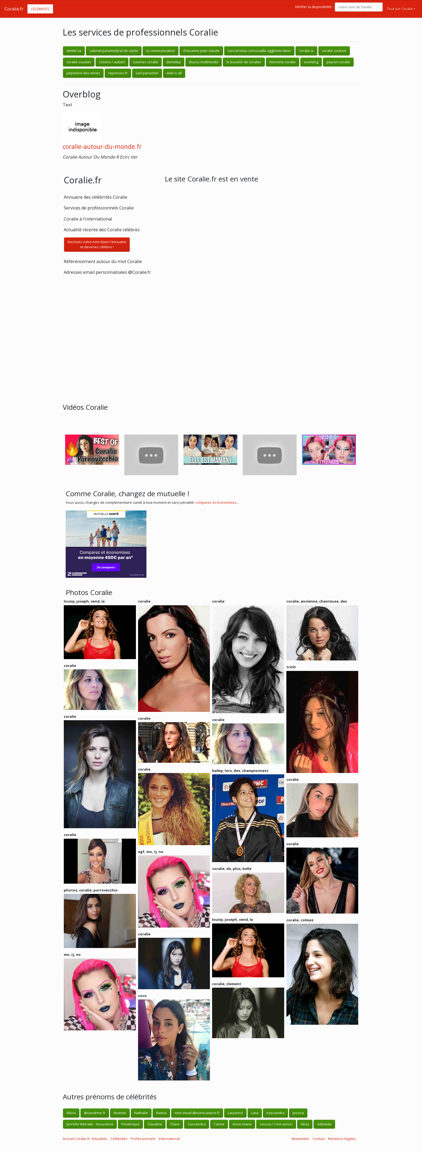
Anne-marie (242, 1124)
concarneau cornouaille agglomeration (259, 50)
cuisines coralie (145, 62)
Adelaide (324, 1124)
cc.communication (160, 50)
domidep (173, 62)
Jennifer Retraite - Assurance (89, 1124)
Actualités (99, 1138)
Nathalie (141, 1112)
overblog (311, 62)
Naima (161, 1112)
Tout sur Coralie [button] (400, 8)
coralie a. (306, 50)
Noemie (120, 1112)
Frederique (130, 1124)
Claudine (154, 1124)
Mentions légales (342, 1138)
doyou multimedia (203, 62)
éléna (71, 1112)
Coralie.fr (14, 9)
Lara (254, 1112)
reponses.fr (118, 73)
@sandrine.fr (94, 1112)
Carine (219, 1124)
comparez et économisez (216, 502)
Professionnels (143, 1138)
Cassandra (197, 1124)
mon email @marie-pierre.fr (197, 1112)
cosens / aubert (112, 62)
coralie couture (334, 50)
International (169, 1138)
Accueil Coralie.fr (76, 1138)
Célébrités (40, 8)
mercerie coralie (282, 62)
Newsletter (300, 1138)
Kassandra (275, 1112)
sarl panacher (147, 73)
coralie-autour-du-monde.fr (102, 146)
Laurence (235, 1112)
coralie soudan (78, 62)
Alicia (305, 1124)
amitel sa (73, 50)
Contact (318, 1138)
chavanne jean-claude (201, 50)
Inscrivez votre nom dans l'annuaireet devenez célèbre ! (97, 244)
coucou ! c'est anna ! (276, 1124)
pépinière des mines (83, 73)
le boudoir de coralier (243, 62)
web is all (174, 73)
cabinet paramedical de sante (113, 50)
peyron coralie (338, 62)
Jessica (298, 1112)
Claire (175, 1124)
